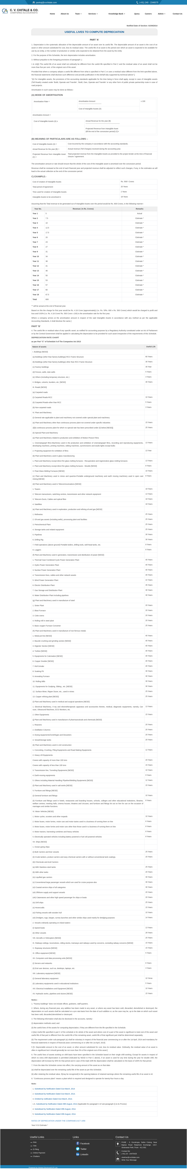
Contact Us (177, 14)
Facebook (84, 1144)
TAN (34, 1146)
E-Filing (36, 1150)
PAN (34, 1143)
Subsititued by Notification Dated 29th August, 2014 (57, 1105)
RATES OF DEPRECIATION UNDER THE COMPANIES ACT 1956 (58, 1121)
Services (93, 14)
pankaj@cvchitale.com (46, 2)
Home (52, 14)
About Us (65, 14)
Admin (161, 14)
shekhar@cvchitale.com (130, 1158)
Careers (148, 14)
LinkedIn (84, 1155)
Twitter (83, 1150)
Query (136, 14)
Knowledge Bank (117, 14)
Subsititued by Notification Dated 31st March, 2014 (55, 1089)
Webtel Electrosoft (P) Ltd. (48, 1168)
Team (78, 14)
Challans (36, 1157)
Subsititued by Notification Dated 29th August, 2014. (56, 1110)
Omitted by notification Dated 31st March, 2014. (54, 1099)
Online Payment (39, 1153)
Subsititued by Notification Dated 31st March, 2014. (55, 1094)
